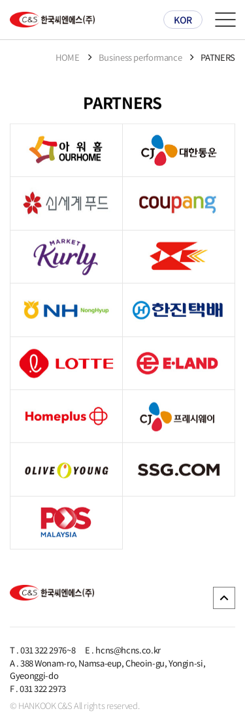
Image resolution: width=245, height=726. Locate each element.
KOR (183, 19)
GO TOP (224, 598)
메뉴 (225, 20)
